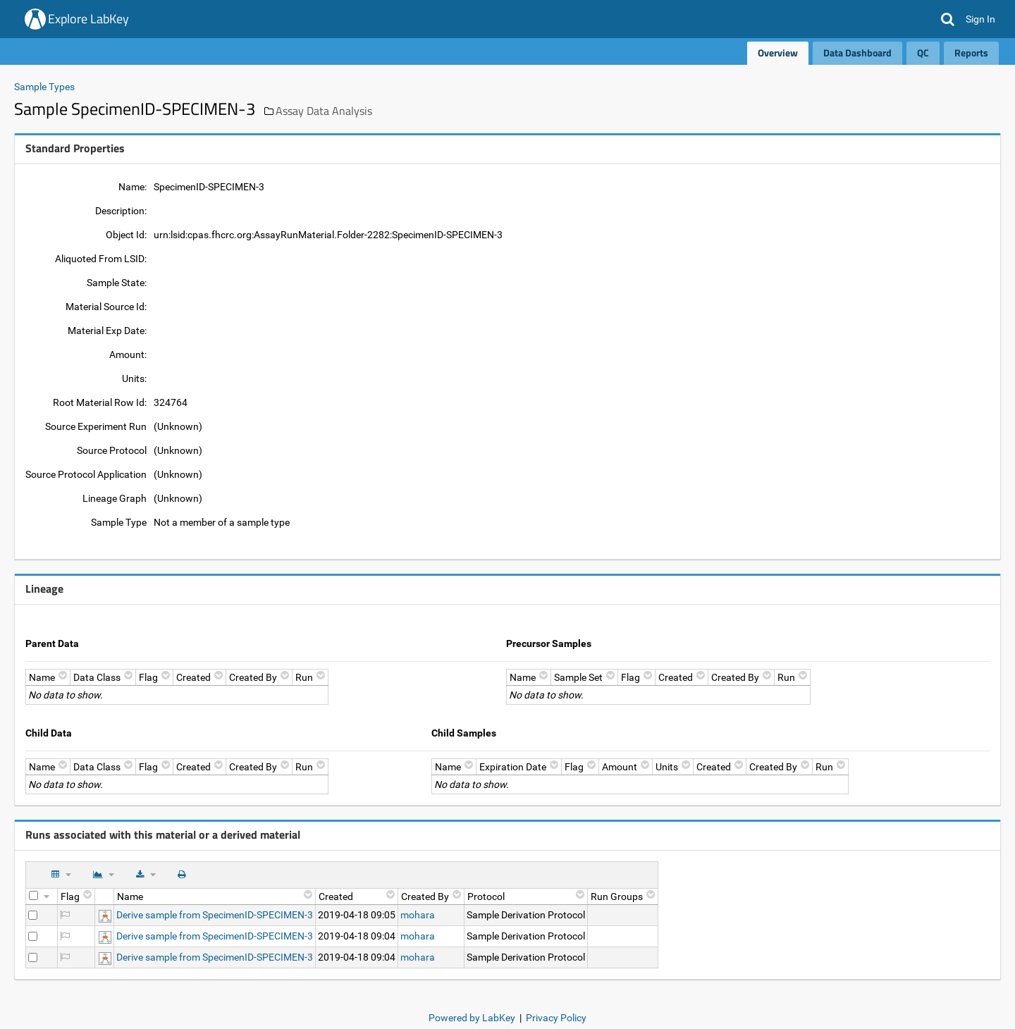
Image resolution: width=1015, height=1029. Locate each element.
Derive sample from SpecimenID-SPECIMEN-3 (214, 914)
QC (923, 52)
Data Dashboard (857, 52)
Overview (778, 52)
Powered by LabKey (472, 1017)
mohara (417, 914)
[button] (947, 19)
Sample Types (44, 86)
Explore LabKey (88, 18)
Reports (971, 52)
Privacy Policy (556, 1017)
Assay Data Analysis (324, 110)
